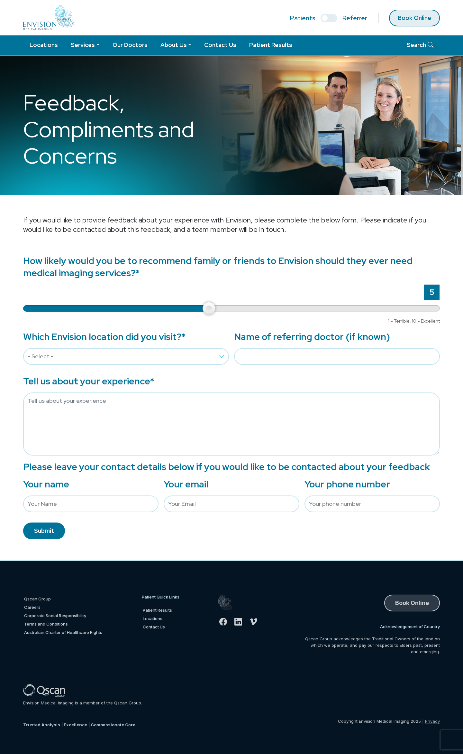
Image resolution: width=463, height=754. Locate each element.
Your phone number (347, 484)
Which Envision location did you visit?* (104, 337)
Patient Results (270, 45)
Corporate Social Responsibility (55, 615)
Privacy (432, 721)
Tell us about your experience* (88, 381)
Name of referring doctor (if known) (312, 337)
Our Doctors (130, 45)
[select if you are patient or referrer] (329, 18)
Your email (186, 484)
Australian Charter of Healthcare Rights (63, 632)
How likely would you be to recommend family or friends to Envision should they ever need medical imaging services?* (218, 267)
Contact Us (220, 45)
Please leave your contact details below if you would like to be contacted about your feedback (226, 467)
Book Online (414, 18)
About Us (173, 45)
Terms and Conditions (46, 624)
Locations (44, 45)
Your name (46, 484)
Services (83, 45)
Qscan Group (37, 598)
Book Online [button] (412, 602)
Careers (32, 607)
